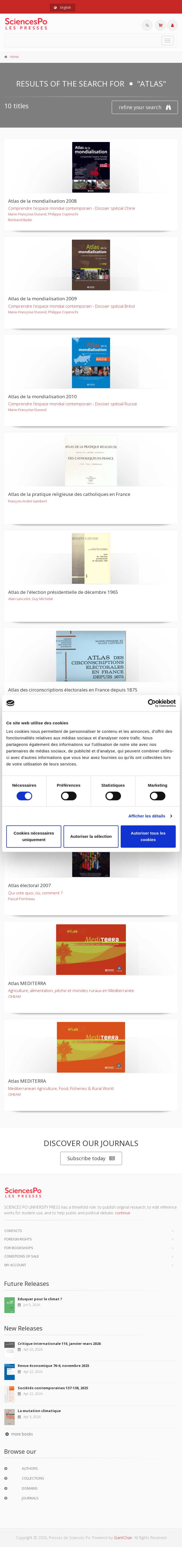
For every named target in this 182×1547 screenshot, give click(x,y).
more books (18, 1434)
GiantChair (123, 1537)
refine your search (145, 107)
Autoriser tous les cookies (148, 836)
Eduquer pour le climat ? (40, 1298)
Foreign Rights (18, 1239)
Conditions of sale (21, 1256)
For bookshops (18, 1247)
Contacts (13, 1230)
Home (14, 56)
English (62, 7)
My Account (15, 1264)
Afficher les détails (146, 816)
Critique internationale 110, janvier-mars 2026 (59, 1343)
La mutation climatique (39, 1410)
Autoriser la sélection (91, 836)
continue (122, 1212)
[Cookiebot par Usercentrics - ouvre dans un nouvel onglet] (152, 703)
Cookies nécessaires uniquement (34, 836)
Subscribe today (91, 1158)
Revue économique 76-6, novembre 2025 (53, 1365)
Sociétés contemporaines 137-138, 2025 (53, 1387)
